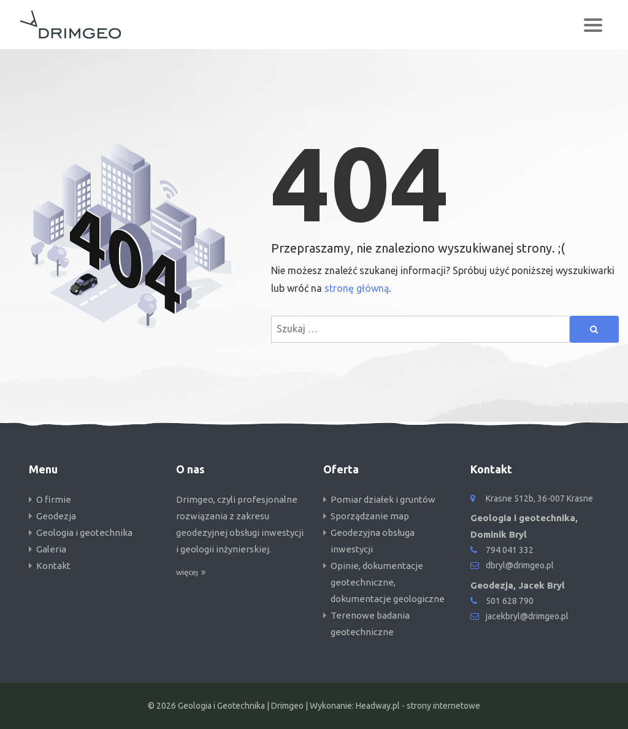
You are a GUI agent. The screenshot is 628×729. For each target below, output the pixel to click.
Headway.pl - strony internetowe (418, 706)
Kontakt (53, 565)
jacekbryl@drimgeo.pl (527, 616)
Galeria (51, 549)
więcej (187, 572)
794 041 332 (510, 550)
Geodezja (56, 516)
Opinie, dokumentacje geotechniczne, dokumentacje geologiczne (388, 582)
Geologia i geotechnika (84, 532)
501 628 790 (510, 601)
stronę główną (356, 288)
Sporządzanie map (370, 516)
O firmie (53, 499)
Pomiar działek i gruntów (383, 499)
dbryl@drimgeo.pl (520, 565)
